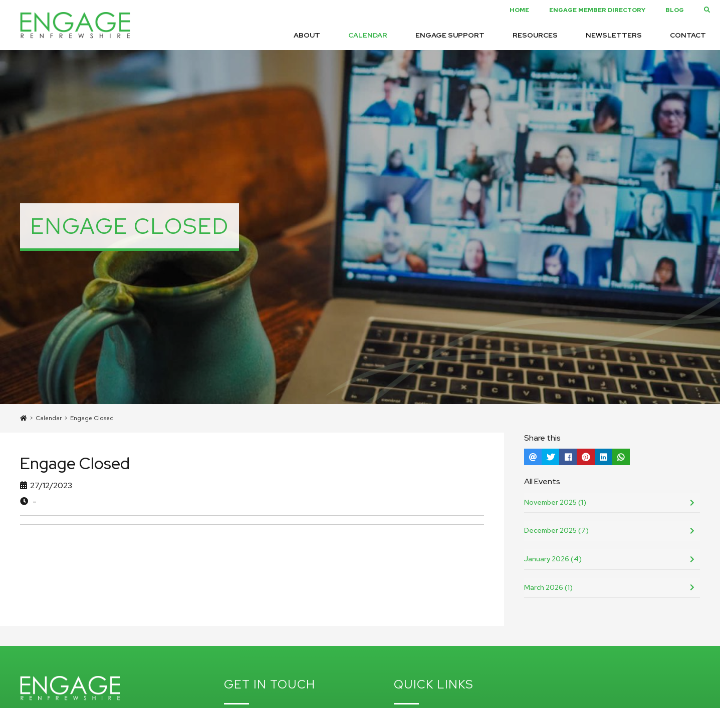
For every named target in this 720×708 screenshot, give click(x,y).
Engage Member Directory (597, 10)
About (307, 35)
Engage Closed (92, 418)
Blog (674, 10)
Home (519, 10)
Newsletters (614, 35)
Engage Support (450, 35)
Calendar (367, 35)
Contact (688, 35)
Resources (535, 35)
